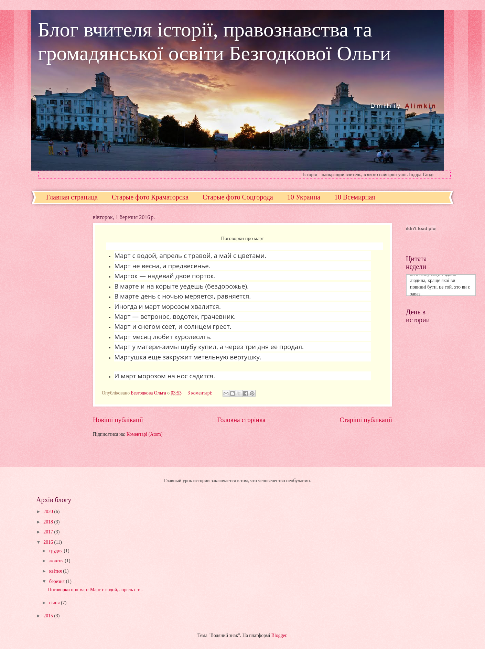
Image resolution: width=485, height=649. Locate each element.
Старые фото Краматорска (150, 197)
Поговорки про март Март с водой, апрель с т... (95, 589)
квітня (56, 571)
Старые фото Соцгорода (238, 197)
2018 (48, 521)
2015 (48, 615)
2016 (48, 542)
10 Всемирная (354, 197)
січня (55, 602)
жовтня (57, 560)
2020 (48, 511)
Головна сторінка (241, 419)
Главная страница (72, 197)
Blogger (279, 635)
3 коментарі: (200, 393)
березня (57, 581)
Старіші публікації (366, 419)
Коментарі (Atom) (145, 434)
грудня (56, 550)
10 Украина (303, 197)
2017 (48, 531)
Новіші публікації (118, 419)
